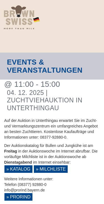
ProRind (20, 197)
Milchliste (53, 169)
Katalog (20, 169)
